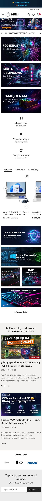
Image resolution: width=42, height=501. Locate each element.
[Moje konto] (33, 9)
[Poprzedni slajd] (2, 33)
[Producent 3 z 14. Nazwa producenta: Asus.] (32, 462)
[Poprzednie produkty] (6, 188)
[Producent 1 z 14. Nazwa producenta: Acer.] (7, 462)
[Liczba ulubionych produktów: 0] (33, 14)
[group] (21, 24)
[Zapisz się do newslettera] (14, 489)
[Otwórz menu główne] (2, 14)
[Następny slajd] (40, 33)
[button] (8, 171)
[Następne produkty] (36, 188)
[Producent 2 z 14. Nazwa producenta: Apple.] (20, 462)
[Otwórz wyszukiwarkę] (28, 14)
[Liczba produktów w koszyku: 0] (38, 14)
